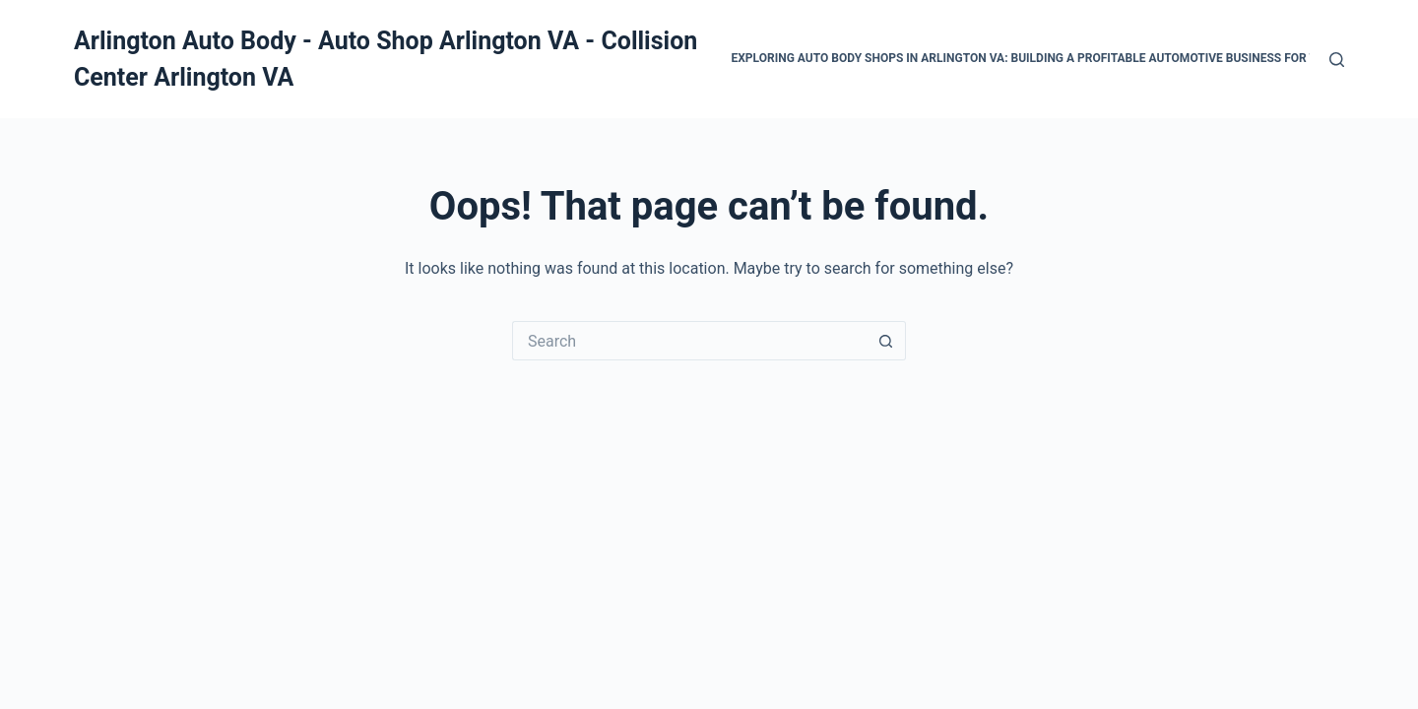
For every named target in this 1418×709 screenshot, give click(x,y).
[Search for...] (689, 340)
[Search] (1336, 59)
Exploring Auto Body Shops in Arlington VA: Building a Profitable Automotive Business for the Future (1055, 58)
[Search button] (886, 340)
